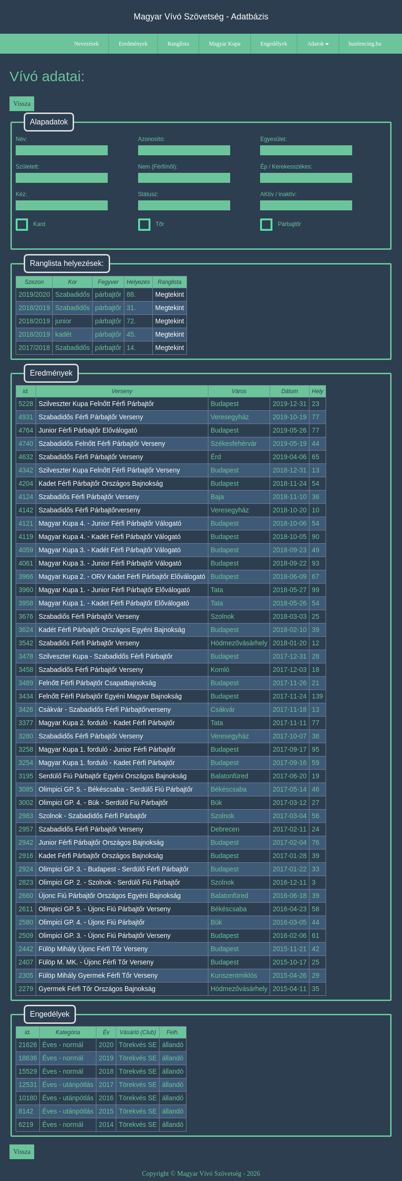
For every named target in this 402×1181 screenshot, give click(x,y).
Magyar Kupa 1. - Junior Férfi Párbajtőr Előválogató (114, 590)
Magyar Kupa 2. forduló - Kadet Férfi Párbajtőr (106, 723)
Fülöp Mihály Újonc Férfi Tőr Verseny (93, 949)
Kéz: (62, 200)
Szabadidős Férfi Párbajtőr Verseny (90, 417)
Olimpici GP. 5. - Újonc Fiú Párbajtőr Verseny (104, 909)
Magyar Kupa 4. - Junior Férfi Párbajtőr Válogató (109, 523)
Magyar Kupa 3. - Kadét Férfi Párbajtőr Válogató (109, 550)
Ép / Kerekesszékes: (306, 173)
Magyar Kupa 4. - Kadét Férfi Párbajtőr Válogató (109, 536)
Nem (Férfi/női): (184, 173)
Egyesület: (306, 145)
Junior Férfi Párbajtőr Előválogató (87, 430)
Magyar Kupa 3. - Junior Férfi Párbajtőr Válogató (109, 563)
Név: (62, 145)
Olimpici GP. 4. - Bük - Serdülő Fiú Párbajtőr (103, 802)
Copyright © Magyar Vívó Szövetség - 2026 (201, 1173)
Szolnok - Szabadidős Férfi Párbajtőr (92, 816)
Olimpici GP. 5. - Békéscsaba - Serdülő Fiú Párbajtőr (115, 789)
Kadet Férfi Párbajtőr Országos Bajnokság (100, 483)
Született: (62, 173)
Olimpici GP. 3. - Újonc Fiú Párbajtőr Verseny (104, 935)
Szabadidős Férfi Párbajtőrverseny (89, 510)
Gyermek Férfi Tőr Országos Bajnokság (96, 988)
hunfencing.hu (365, 43)
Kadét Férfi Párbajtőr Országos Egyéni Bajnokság (111, 629)
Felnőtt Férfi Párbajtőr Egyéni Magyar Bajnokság (110, 696)
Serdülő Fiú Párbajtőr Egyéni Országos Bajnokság (112, 776)
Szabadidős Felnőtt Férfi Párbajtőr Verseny (101, 443)
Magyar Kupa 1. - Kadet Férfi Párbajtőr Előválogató (113, 603)
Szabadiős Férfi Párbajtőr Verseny (88, 497)
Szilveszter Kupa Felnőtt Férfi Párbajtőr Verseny (109, 470)
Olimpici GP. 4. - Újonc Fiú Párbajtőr (91, 922)
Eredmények (133, 43)
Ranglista (178, 43)
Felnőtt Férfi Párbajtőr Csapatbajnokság (97, 683)
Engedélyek (274, 43)
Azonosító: (184, 145)
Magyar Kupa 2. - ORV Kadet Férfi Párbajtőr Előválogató (121, 576)
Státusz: (184, 200)
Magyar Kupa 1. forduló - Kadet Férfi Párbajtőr (106, 762)
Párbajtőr (280, 224)
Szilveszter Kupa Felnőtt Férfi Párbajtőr (96, 403)
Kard (30, 224)
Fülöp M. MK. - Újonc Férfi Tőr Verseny (95, 962)
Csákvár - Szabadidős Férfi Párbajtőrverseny (104, 709)
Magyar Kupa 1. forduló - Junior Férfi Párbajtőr (107, 749)
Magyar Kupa (224, 43)
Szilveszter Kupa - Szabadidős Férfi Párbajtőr (105, 656)
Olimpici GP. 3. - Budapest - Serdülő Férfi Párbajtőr (113, 869)
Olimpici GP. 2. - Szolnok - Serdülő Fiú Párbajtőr (109, 882)
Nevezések (86, 43)
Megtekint (169, 294)
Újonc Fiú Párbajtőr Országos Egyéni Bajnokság (109, 895)
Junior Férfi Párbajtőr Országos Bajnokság (101, 842)
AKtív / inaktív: (306, 200)
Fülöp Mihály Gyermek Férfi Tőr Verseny (98, 975)
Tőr (151, 224)
